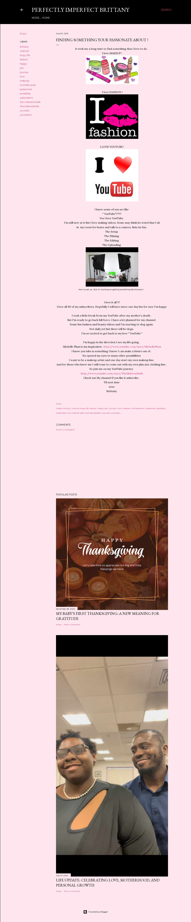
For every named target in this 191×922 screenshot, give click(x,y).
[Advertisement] (112, 462)
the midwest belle (30, 102)
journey (24, 72)
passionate (26, 89)
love (22, 76)
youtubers (26, 114)
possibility (25, 93)
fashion (24, 59)
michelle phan (28, 85)
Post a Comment (65, 430)
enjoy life (25, 55)
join (22, 68)
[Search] (166, 10)
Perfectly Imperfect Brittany (80, 10)
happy (23, 63)
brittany (24, 46)
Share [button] (23, 33)
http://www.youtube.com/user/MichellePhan (132, 346)
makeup (24, 80)
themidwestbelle (29, 106)
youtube (25, 110)
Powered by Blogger (95, 912)
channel (24, 51)
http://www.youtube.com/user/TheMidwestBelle (112, 373)
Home (37, 17)
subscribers (26, 97)
